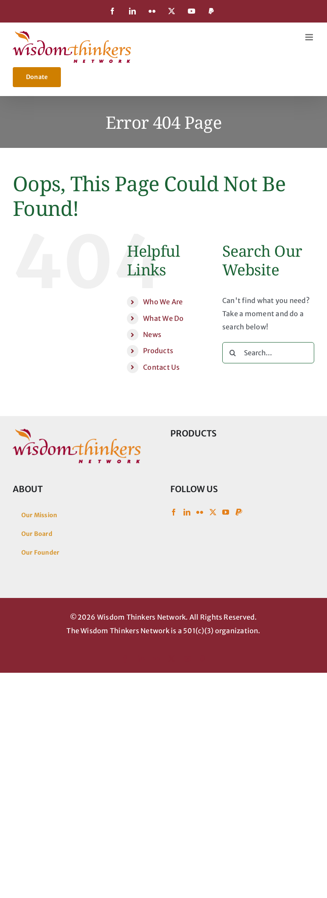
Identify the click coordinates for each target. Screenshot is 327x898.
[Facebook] (173, 512)
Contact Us (161, 367)
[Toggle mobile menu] (309, 37)
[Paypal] (238, 512)
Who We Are (163, 301)
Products (158, 350)
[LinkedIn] (187, 512)
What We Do (163, 318)
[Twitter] (212, 512)
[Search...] (268, 352)
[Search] (233, 352)
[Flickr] (199, 512)
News (152, 334)
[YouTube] (225, 512)
